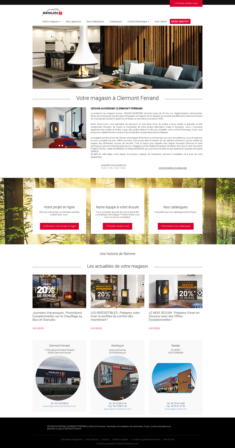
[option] (117, 57)
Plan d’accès (92, 439)
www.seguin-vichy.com (176, 409)
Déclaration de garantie (72, 439)
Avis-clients (161, 21)
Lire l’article (38, 328)
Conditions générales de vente (146, 439)
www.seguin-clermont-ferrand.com (59, 406)
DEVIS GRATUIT (180, 21)
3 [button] (62, 145)
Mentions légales (120, 439)
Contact (105, 439)
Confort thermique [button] (138, 21)
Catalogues (116, 21)
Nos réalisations (95, 21)
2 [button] (59, 145)
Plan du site (168, 439)
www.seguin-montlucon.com (117, 409)
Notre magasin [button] (52, 21)
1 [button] (56, 145)
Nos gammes (73, 21)
